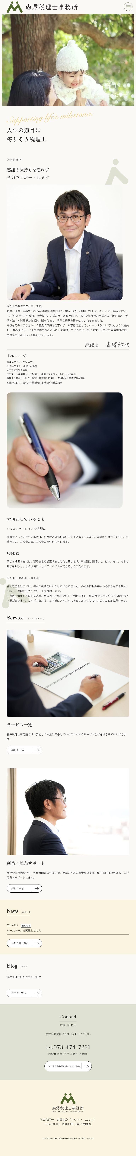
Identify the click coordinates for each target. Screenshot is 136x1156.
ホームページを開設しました (24, 930)
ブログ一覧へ (18, 993)
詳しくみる (17, 750)
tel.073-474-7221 (68, 1047)
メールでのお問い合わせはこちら (64, 1066)
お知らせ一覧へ (20, 943)
